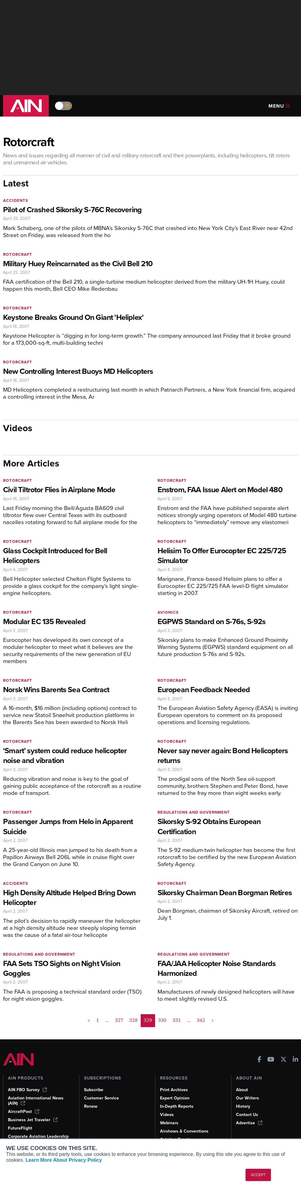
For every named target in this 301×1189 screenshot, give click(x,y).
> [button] (212, 1020)
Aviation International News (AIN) (35, 1100)
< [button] (88, 1020)
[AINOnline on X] (283, 1060)
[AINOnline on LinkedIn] (295, 1060)
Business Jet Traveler (33, 1119)
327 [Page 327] (119, 1020)
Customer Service (101, 1098)
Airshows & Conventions (184, 1131)
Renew (90, 1106)
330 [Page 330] (162, 1020)
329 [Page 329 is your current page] (148, 1020)
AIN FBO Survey (27, 1089)
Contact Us (247, 1114)
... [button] (107, 1020)
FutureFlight (20, 1128)
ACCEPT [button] (258, 1175)
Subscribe (93, 1089)
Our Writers (247, 1098)
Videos (167, 1114)
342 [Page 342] (201, 1020)
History (243, 1106)
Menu (279, 105)
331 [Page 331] (177, 1020)
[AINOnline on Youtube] (270, 1060)
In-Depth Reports (176, 1106)
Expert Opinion (174, 1098)
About (242, 1089)
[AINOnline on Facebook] (259, 1060)
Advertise (249, 1123)
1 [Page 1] (97, 1020)
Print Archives (174, 1089)
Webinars (169, 1123)
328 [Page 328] (133, 1020)
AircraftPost (23, 1111)
